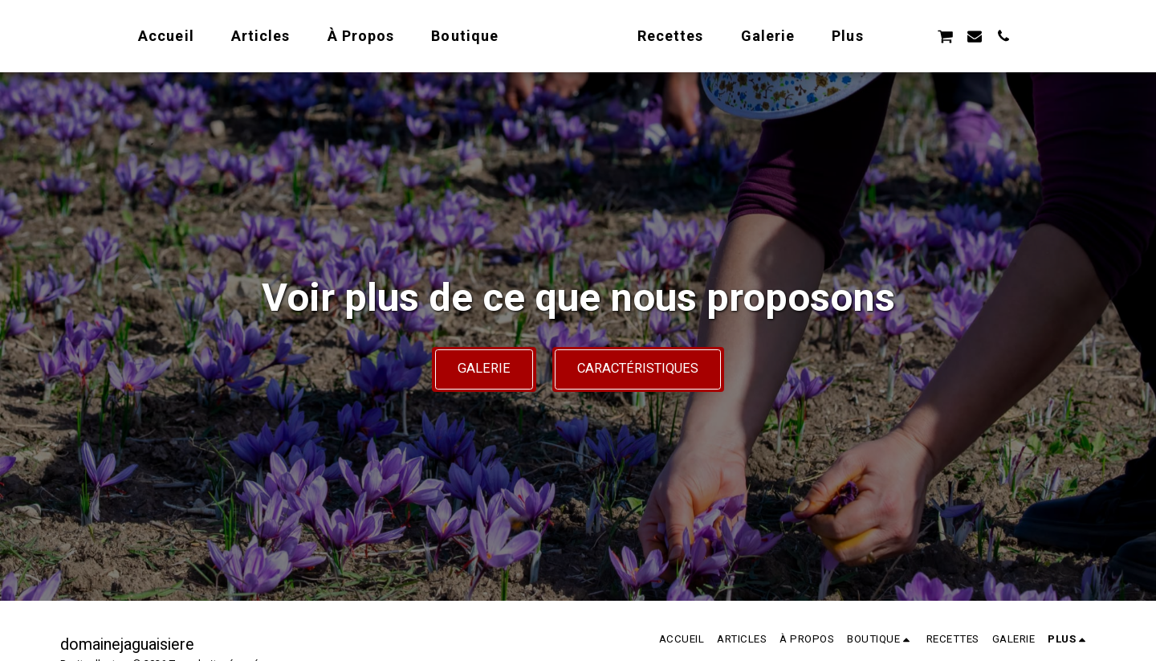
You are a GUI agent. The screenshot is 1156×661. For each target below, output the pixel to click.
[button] (976, 35)
